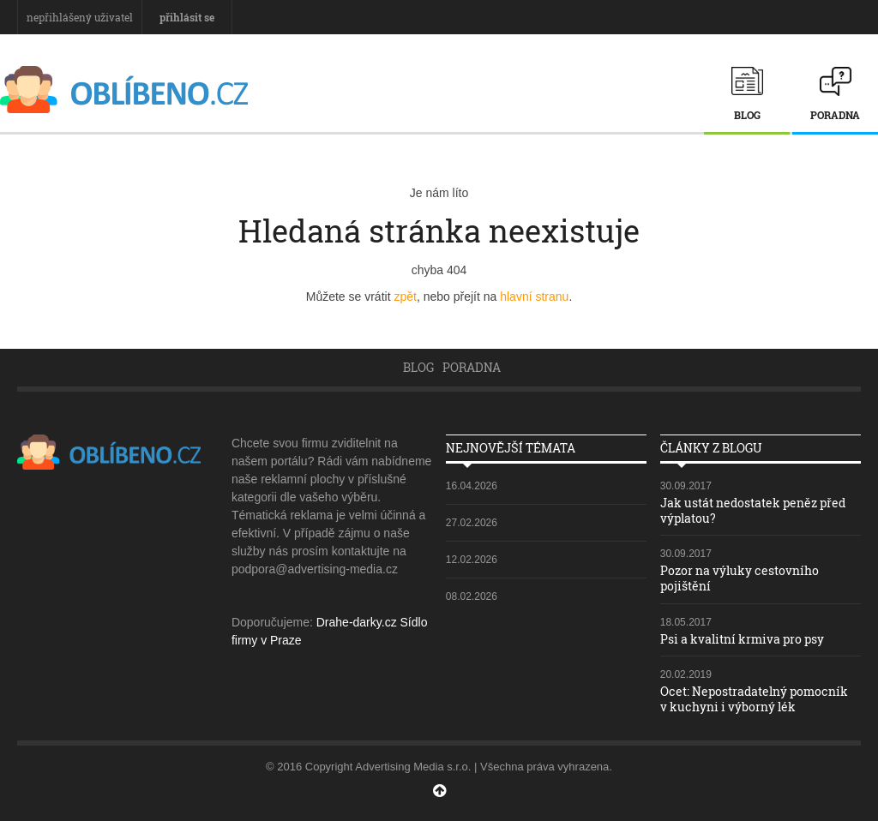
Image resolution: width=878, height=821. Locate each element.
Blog (747, 115)
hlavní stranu (534, 296)
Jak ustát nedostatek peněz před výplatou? (752, 510)
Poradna (835, 115)
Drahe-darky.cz (356, 622)
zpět (405, 296)
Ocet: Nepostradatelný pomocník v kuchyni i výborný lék (754, 699)
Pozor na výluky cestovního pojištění (739, 578)
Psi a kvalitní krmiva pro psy (742, 639)
